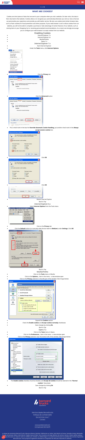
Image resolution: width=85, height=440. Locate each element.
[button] (3, 437)
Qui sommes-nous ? (42, 417)
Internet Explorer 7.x (44, 35)
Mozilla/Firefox (44, 39)
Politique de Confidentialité (42, 415)
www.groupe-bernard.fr (42, 427)
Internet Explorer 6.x (44, 37)
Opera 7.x (44, 41)
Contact (42, 419)
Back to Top (42, 202)
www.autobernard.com (42, 425)
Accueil (42, 7)
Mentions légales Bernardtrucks (42, 412)
